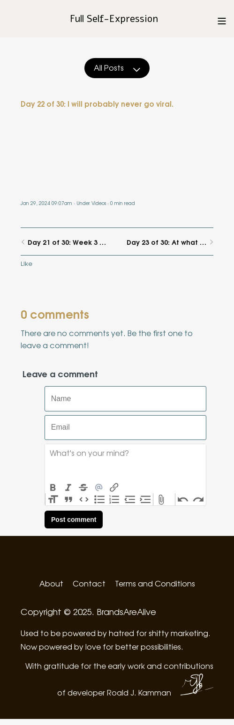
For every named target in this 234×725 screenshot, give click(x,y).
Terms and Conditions (155, 583)
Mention (98, 488)
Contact (89, 583)
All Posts (117, 67)
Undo (183, 499)
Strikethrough (83, 488)
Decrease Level (130, 499)
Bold (52, 488)
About (51, 583)
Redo (198, 499)
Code (84, 499)
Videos (98, 202)
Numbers (114, 499)
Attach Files (161, 499)
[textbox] (125, 463)
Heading (53, 499)
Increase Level (145, 499)
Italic (68, 488)
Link (114, 488)
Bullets (99, 499)
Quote (68, 499)
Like (26, 263)
